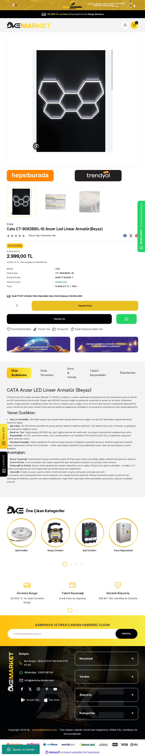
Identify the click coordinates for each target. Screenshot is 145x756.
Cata (10, 224)
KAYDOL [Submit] (126, 634)
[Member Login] (125, 25)
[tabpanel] (22, 535)
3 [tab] (76, 565)
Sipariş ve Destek (21, 749)
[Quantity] (17, 306)
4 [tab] (81, 565)
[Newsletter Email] (72, 635)
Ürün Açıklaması (19, 373)
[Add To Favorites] (19, 329)
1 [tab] (65, 565)
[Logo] (29, 25)
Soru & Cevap (71, 373)
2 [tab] (71, 565)
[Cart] (134, 25)
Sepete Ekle (85, 305)
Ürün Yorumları (47, 373)
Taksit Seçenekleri (98, 373)
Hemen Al (59, 318)
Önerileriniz (128, 373)
